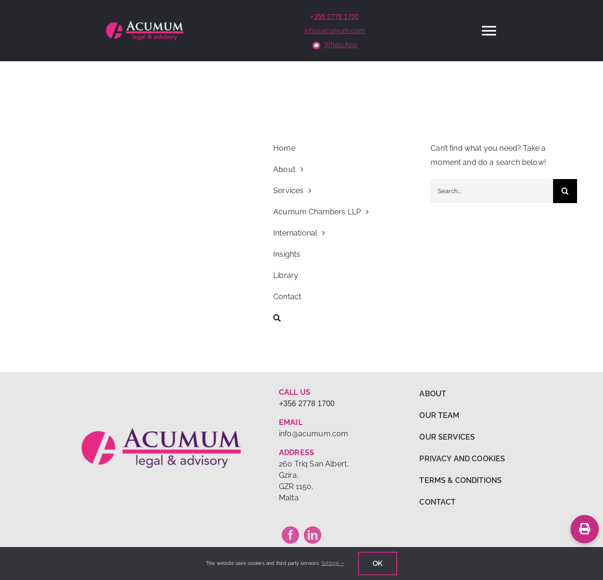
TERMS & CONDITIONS (460, 480)
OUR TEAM (439, 415)
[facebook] (290, 535)
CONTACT (437, 502)
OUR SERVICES (447, 437)
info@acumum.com (334, 30)
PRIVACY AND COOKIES (462, 458)
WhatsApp (340, 45)
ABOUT (432, 393)
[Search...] (492, 191)
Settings (332, 563)
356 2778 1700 (336, 16)
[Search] (346, 318)
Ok (378, 563)
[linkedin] (312, 535)
